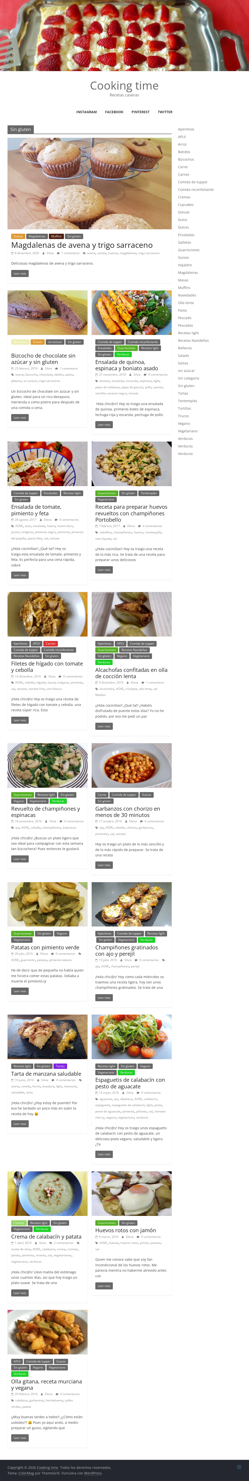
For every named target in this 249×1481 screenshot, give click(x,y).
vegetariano (126, 1117)
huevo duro (65, 526)
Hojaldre (185, 265)
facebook (114, 112)
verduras (142, 1117)
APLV (36, 643)
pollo (148, 387)
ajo (17, 827)
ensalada (118, 381)
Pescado (184, 317)
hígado (41, 682)
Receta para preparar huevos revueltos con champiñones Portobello (131, 513)
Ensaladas (105, 348)
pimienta (77, 682)
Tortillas (184, 408)
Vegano (122, 656)
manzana (70, 1086)
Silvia (50, 253)
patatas (42, 960)
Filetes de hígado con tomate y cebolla (47, 666)
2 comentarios (61, 1243)
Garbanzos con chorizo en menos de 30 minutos (127, 811)
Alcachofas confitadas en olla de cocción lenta (131, 673)
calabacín (150, 1099)
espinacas (69, 827)
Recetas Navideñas (26, 656)
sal (46, 538)
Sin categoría (188, 378)
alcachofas (106, 689)
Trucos (183, 416)
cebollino (105, 532)
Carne (102, 795)
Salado (183, 355)
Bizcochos (20, 342)
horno (36, 1086)
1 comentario (68, 253)
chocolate (46, 374)
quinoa (158, 387)
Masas (183, 280)
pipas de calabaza (107, 387)
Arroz (182, 144)
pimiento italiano (60, 960)
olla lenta (145, 689)
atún (28, 526)
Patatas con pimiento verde (45, 947)
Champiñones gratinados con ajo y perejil (126, 950)
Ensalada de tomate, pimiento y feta (36, 510)
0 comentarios (156, 374)
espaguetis (102, 1105)
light (157, 381)
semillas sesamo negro (111, 393)
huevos (113, 253)
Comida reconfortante (143, 342)
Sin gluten (74, 236)
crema (61, 1249)
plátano (16, 381)
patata (15, 1255)
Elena (48, 520)
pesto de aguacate (107, 1111)
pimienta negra (45, 532)
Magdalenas (37, 236)
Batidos (184, 151)
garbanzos (146, 827)
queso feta (35, 538)
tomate (133, 393)
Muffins (56, 236)
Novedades (187, 295)
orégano (27, 532)
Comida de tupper (110, 342)
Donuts (184, 212)
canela (101, 253)
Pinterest (141, 112)
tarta (29, 1092)
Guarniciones (126, 348)
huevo (51, 526)
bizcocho (31, 374)
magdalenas (128, 253)
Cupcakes (186, 204)
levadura (48, 1086)
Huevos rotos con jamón (125, 1230)
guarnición (28, 960)
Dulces (18, 236)
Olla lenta (186, 302)
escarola (132, 381)
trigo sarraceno (149, 253)
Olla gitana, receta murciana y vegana (46, 1384)
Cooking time (124, 85)
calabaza (21, 1400)
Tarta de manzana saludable (46, 1073)
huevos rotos (129, 1243)
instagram (86, 112)
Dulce (182, 219)
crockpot (131, 689)
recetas (41, 1255)
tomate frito (37, 689)
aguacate (105, 1099)
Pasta (182, 310)
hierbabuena (54, 1400)
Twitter (165, 112)
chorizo (132, 827)
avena (91, 253)
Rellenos (185, 348)
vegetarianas (62, 1255)
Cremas (19, 1223)
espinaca (146, 381)
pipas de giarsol (132, 387)
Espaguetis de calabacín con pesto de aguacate (130, 1083)
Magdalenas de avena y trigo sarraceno (82, 245)
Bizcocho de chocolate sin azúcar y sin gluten (43, 358)
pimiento (64, 532)
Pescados (185, 325)
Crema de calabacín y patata (46, 1236)
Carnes (50, 643)
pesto (158, 1105)
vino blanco (54, 689)
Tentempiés (149, 493)
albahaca (126, 1099)
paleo (69, 374)
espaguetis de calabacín (128, 1105)
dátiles (58, 374)
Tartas (60, 1066)
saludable (17, 1092)
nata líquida (103, 539)
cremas (73, 1249)
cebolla (30, 682)
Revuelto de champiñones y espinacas (45, 811)
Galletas (184, 242)
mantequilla (153, 532)
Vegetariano (106, 499)
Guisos (146, 795)
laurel (51, 682)
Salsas (183, 363)
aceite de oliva (21, 1249)
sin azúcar (55, 342)
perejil (135, 966)
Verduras (123, 354)
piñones (141, 1111)
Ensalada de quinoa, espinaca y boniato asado (126, 365)
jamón (15, 532)
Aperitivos (20, 643)
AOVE (19, 526)
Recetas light (150, 348)
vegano (111, 1117)
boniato (104, 381)
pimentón (101, 834)
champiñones (123, 532)
